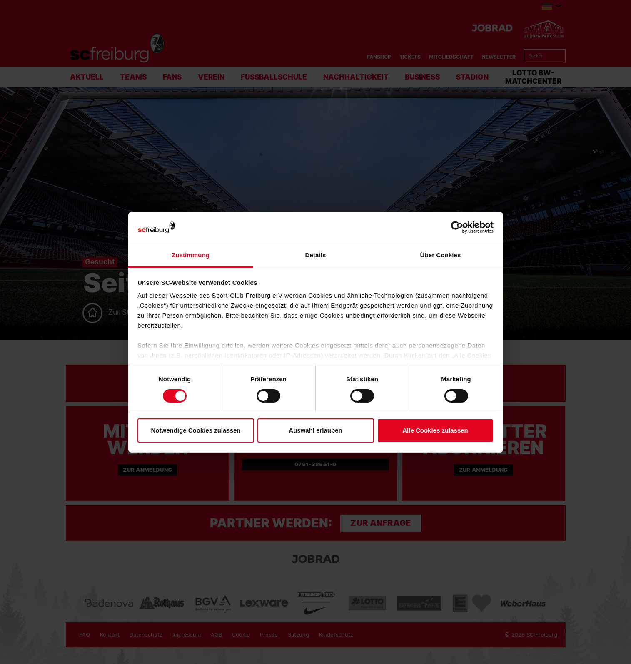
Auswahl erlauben (315, 430)
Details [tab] (315, 255)
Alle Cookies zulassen (435, 430)
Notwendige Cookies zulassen (195, 430)
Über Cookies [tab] (440, 255)
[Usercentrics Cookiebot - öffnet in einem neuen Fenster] (457, 227)
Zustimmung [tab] (191, 255)
